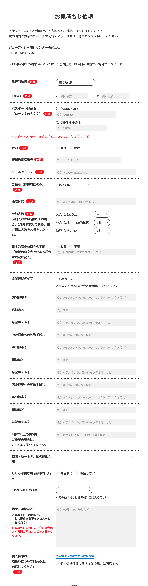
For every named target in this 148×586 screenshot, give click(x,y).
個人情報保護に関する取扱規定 (77, 537)
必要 (61, 231)
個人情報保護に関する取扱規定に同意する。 (88, 544)
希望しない (85, 450)
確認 (74, 566)
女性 (74, 135)
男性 (61, 135)
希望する (64, 450)
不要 (74, 231)
